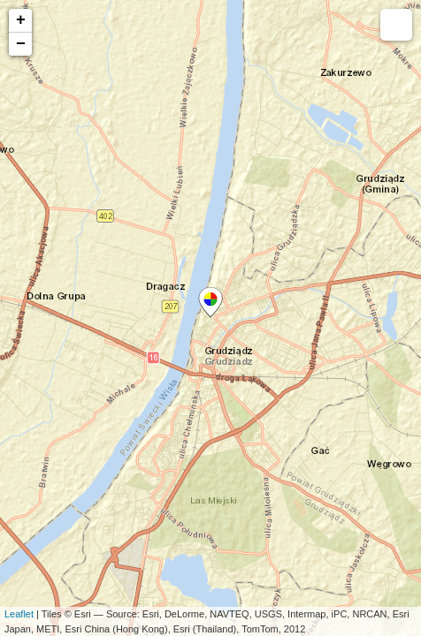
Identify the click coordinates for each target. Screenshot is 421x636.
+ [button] (21, 20)
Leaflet (19, 614)
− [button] (21, 44)
